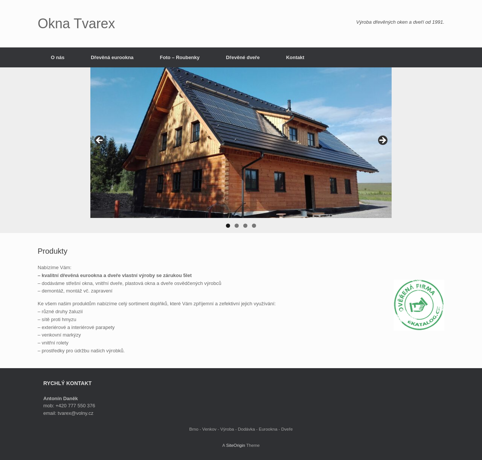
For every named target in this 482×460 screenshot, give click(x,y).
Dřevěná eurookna (112, 57)
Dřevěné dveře (243, 57)
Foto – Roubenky (180, 57)
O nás (57, 57)
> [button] (382, 140)
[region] (241, 150)
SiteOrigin (235, 445)
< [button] (99, 140)
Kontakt (295, 57)
